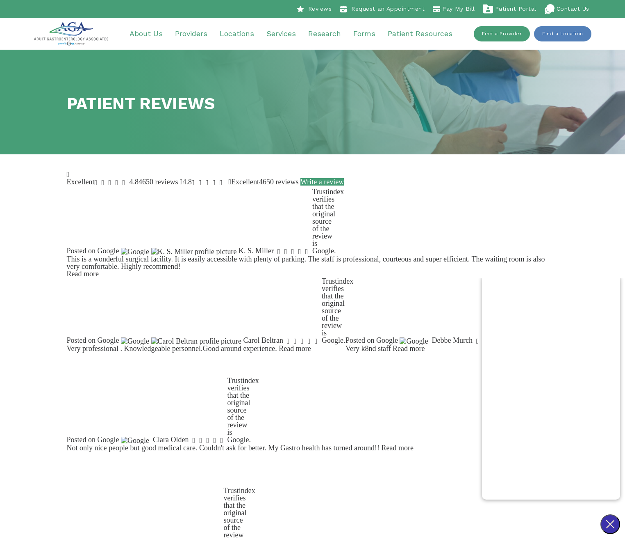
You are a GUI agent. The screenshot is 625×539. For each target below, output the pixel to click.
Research (328, 34)
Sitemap (362, 504)
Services (285, 34)
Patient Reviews (293, 415)
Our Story (283, 404)
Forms (368, 34)
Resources (385, 448)
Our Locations (391, 437)
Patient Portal (509, 9)
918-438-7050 (216, 437)
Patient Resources (423, 34)
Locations (240, 34)
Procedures (387, 404)
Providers (195, 34)
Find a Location (562, 35)
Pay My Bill (454, 9)
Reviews (314, 9)
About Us (149, 34)
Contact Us (567, 9)
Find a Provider (502, 35)
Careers (280, 426)
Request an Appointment (382, 9)
